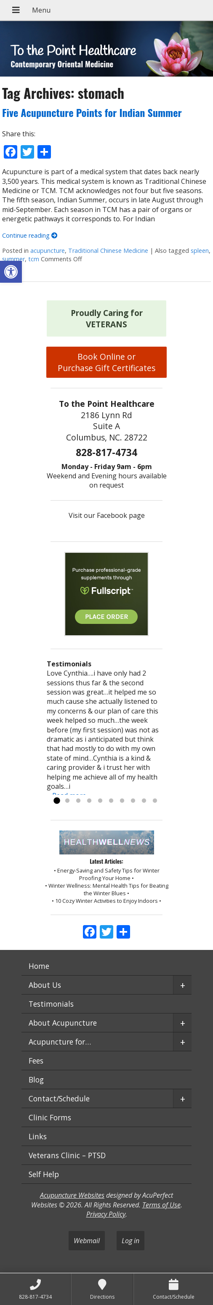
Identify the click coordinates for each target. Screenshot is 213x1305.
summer (13, 259)
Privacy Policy (105, 1214)
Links (38, 1136)
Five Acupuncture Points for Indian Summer (92, 112)
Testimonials (51, 1004)
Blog (36, 1079)
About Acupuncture (63, 1023)
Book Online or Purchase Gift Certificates (106, 362)
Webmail (87, 1240)
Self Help (44, 1174)
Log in (130, 1240)
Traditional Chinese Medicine (108, 251)
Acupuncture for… (60, 1042)
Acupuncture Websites (72, 1195)
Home (39, 966)
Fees (36, 1061)
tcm (33, 259)
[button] (11, 272)
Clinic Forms (50, 1117)
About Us (45, 985)
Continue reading (29, 235)
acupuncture (47, 251)
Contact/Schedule (59, 1098)
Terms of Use (161, 1205)
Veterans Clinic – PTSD (67, 1155)
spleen (200, 251)
